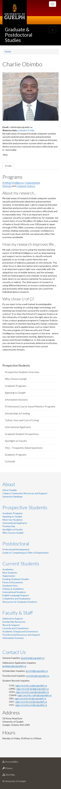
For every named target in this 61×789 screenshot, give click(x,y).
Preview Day (8, 526)
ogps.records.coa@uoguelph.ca (31, 685)
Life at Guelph (9, 490)
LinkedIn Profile (26, 130)
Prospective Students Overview (22, 372)
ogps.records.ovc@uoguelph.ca (31, 705)
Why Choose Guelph (16, 378)
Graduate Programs (15, 385)
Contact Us (14, 652)
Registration (8, 575)
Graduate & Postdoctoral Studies (18, 34)
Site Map (13, 775)
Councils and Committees (15, 628)
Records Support (11, 625)
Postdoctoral (15, 543)
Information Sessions (16, 399)
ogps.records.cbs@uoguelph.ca (30, 698)
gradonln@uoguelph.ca (32, 657)
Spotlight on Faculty (16, 440)
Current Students (20, 563)
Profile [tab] (8, 165)
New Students (9, 572)
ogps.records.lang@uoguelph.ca (32, 688)
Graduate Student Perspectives (22, 434)
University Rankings (12, 496)
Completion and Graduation (16, 598)
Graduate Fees (10, 585)
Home (8, 51)
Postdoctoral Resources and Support (21, 634)
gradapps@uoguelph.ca (14, 666)
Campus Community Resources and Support (24, 493)
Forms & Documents (12, 582)
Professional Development (15, 549)
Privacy (12, 768)
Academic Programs (15, 454)
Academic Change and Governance (20, 631)
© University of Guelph (14, 781)
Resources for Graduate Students (19, 601)
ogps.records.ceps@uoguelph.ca (32, 692)
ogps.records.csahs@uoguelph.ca (35, 695)
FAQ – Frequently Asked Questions (24, 447)
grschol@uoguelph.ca (37, 670)
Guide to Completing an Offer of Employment (25, 552)
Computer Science (25, 186)
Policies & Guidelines (13, 588)
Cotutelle (10, 461)
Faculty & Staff (17, 612)
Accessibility (15, 762)
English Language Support (15, 595)
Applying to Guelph (15, 392)
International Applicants (18, 427)
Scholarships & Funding (17, 413)
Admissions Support (12, 618)
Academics (8, 569)
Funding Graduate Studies (15, 579)
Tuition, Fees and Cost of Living (22, 420)
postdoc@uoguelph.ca (37, 675)
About (8, 484)
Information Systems (13, 638)
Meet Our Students (12, 519)
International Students (14, 592)
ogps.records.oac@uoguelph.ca (31, 701)
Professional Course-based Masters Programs (30, 406)
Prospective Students (24, 507)
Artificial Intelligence (13, 182)
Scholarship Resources (14, 621)
